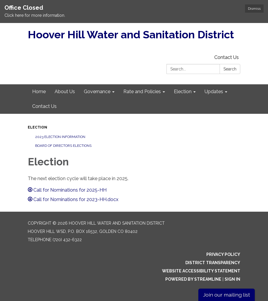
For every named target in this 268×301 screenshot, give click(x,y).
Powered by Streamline (193, 279)
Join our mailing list (226, 295)
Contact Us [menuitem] (44, 106)
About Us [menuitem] (65, 91)
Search (229, 69)
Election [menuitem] (183, 91)
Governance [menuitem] (97, 91)
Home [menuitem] (39, 91)
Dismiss (254, 8)
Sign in (232, 279)
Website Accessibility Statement (201, 271)
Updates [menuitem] (214, 91)
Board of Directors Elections (63, 146)
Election (37, 127)
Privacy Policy (223, 254)
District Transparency (212, 262)
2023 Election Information (60, 137)
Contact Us (226, 57)
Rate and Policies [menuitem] (142, 91)
